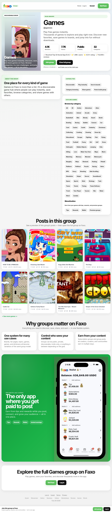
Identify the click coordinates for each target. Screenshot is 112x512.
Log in (84, 6)
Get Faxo (103, 6)
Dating (42, 498)
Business (49, 498)
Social (27, 498)
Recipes (73, 498)
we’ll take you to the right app (68, 67)
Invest (92, 6)
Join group (50, 62)
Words (85, 498)
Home (79, 6)
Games (79, 498)
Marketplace (65, 498)
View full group (65, 62)
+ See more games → (9, 316)
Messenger (34, 498)
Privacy (64, 495)
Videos (57, 498)
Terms (58, 495)
